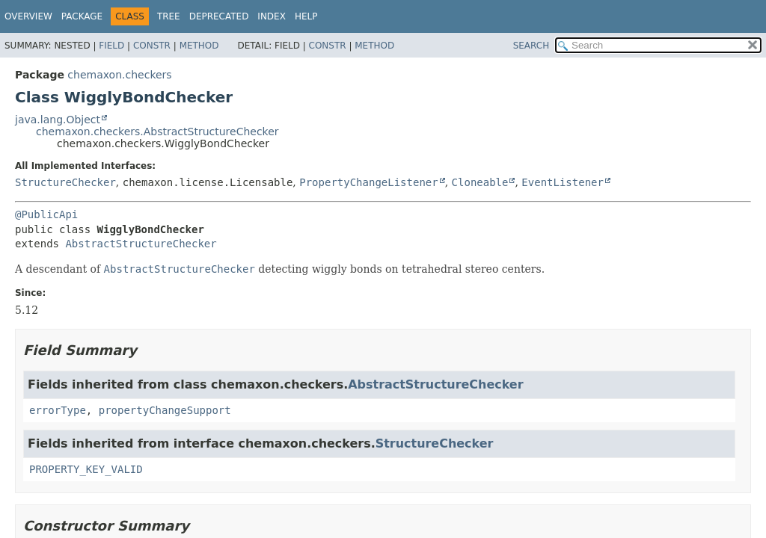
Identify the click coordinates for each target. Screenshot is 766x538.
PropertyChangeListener (368, 182)
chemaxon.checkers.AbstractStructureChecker (157, 131)
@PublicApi (46, 214)
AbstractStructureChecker (140, 244)
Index (271, 16)
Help (306, 16)
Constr (152, 45)
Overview (28, 16)
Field (111, 45)
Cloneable (480, 182)
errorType (57, 410)
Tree (168, 16)
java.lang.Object (57, 120)
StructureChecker (65, 182)
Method (199, 45)
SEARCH (531, 45)
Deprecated (219, 16)
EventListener (562, 182)
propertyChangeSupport (165, 410)
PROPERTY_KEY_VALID (86, 469)
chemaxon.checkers (119, 75)
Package (81, 16)
